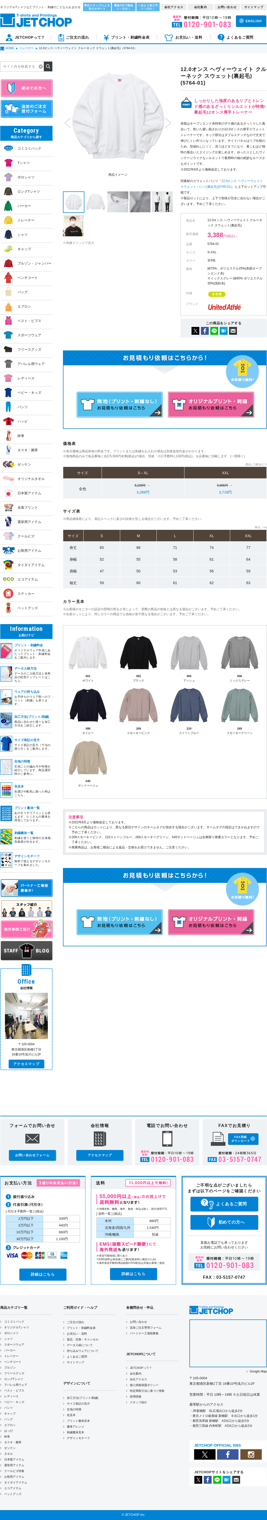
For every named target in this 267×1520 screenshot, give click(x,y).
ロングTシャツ (13, 1379)
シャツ (8, 1338)
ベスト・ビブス (14, 1390)
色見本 (71, 1415)
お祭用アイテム (14, 1476)
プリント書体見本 (78, 1420)
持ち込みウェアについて (82, 1350)
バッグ (8, 1419)
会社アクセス (138, 1379)
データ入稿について (80, 1345)
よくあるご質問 (77, 1356)
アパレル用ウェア (15, 1384)
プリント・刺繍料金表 (81, 1327)
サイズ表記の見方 (78, 1403)
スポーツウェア (14, 1344)
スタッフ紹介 (138, 1402)
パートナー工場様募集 (144, 1333)
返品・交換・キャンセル (82, 1339)
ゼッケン (10, 1447)
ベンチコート (12, 1361)
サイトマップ (75, 1362)
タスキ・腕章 (12, 1442)
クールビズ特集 (14, 1470)
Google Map (258, 1371)
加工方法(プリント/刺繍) (82, 1397)
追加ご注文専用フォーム (145, 1327)
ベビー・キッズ (14, 1402)
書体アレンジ (75, 1426)
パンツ (8, 1407)
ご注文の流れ (75, 1322)
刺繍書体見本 (75, 1432)
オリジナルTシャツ (16, 1327)
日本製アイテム (14, 1459)
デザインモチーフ (78, 1438)
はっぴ (8, 1430)
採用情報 (135, 1396)
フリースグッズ (14, 1373)
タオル (8, 1453)
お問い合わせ (138, 1321)
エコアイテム (12, 1488)
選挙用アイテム (14, 1465)
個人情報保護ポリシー (144, 1385)
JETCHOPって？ (141, 1367)
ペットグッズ (12, 1493)
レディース (11, 1396)
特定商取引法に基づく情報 (147, 1390)
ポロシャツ (11, 1333)
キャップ (10, 1413)
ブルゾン (10, 1367)
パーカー (10, 1350)
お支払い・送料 (77, 1333)
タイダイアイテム (15, 1482)
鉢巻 (7, 1436)
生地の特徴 (74, 1409)
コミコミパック (14, 1321)
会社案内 (135, 1373)
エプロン (10, 1425)
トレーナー (11, 1356)
